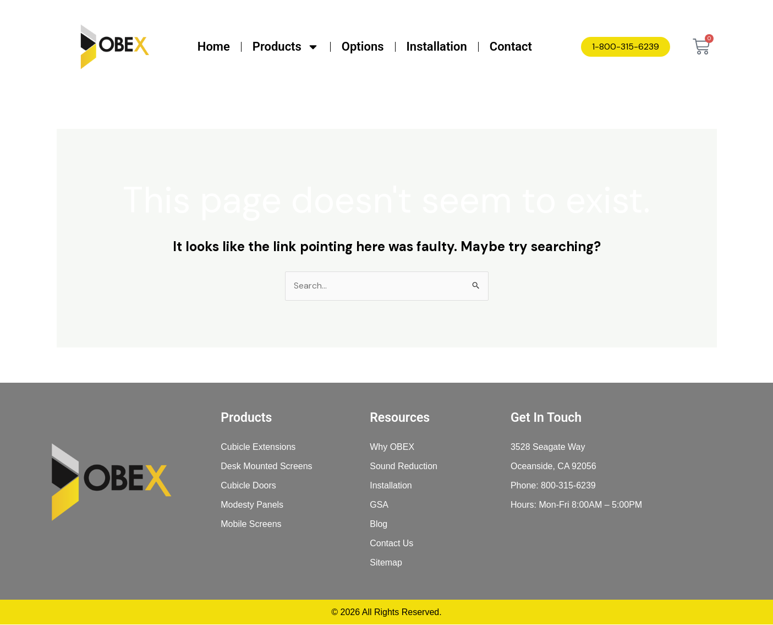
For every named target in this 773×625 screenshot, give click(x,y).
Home (214, 46)
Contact (511, 46)
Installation (437, 46)
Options (363, 46)
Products (286, 46)
